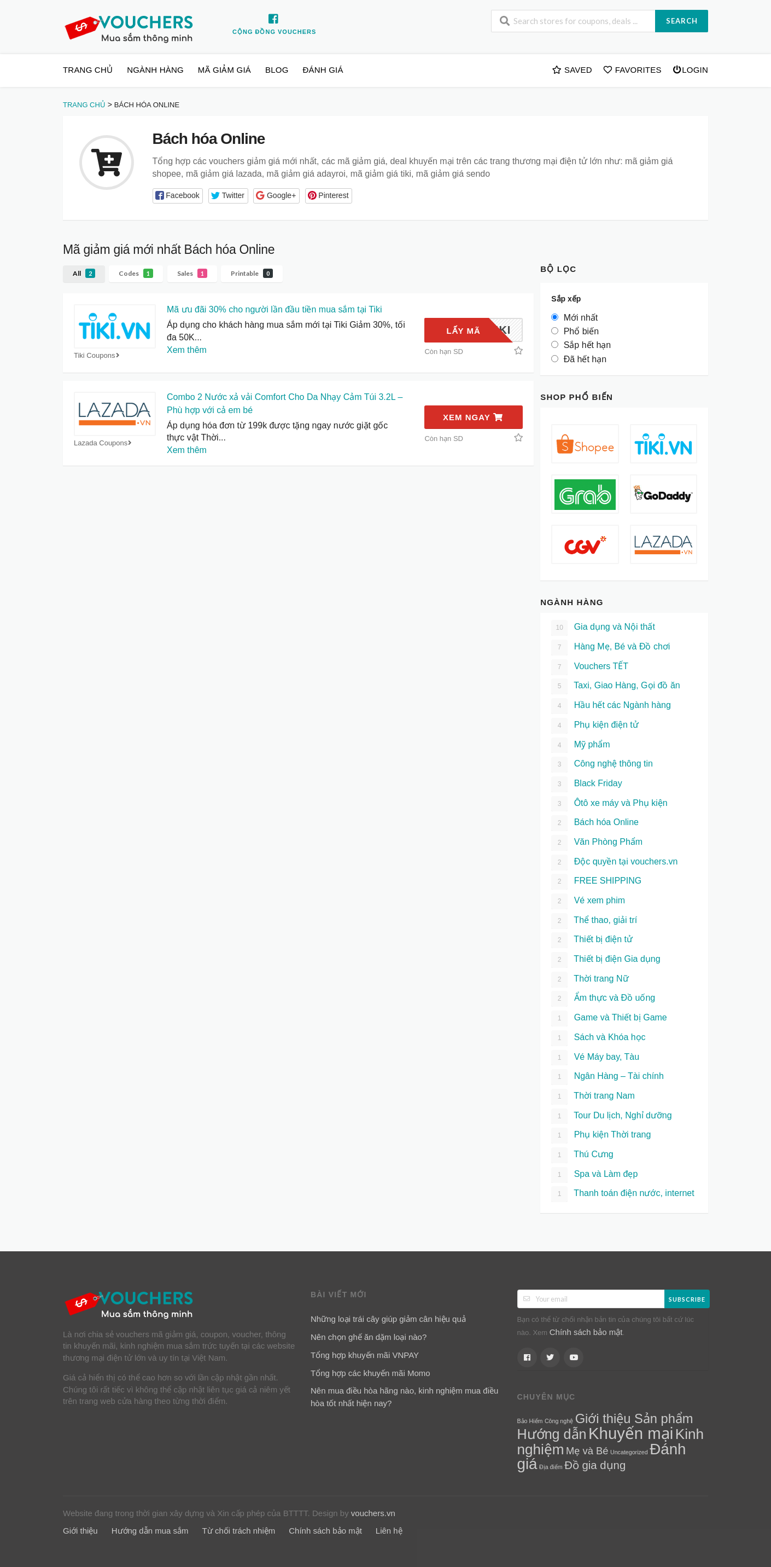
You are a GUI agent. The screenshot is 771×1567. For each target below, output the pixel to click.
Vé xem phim (588, 901)
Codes (136, 273)
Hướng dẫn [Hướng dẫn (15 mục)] (552, 1434)
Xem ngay (473, 417)
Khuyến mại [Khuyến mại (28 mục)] (630, 1433)
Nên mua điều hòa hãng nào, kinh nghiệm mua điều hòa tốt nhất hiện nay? (404, 1397)
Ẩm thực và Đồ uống (603, 999)
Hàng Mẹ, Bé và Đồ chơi (610, 647)
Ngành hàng (155, 69)
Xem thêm (187, 350)
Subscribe (687, 1299)
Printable (252, 273)
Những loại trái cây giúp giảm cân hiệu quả (388, 1319)
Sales (192, 273)
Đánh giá (323, 69)
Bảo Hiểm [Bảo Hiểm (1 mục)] (530, 1421)
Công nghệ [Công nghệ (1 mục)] (559, 1421)
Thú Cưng (582, 1155)
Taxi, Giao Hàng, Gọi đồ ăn (615, 686)
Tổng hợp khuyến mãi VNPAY (365, 1355)
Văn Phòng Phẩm (596, 843)
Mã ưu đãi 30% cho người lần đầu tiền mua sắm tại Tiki (274, 309)
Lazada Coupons (104, 443)
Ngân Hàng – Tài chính (607, 1077)
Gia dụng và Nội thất (603, 628)
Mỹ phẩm (580, 745)
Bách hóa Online (595, 823)
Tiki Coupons (98, 355)
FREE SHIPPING (596, 882)
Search (682, 20)
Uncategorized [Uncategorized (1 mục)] (629, 1452)
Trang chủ (88, 69)
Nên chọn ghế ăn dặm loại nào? (369, 1337)
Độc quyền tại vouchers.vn (614, 862)
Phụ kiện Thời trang (601, 1136)
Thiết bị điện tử (592, 940)
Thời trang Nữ (589, 980)
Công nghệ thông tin (602, 765)
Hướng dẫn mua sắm (150, 1530)
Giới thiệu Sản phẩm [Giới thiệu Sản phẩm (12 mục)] (634, 1419)
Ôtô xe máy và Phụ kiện (609, 804)
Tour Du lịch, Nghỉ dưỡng (611, 1116)
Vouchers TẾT (589, 667)
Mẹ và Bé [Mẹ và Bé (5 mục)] (587, 1450)
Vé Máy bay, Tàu (595, 1058)
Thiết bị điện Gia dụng (605, 960)
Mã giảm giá (224, 69)
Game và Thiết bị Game (609, 1018)
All (84, 273)
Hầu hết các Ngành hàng (611, 706)
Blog (276, 69)
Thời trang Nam (593, 1097)
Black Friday (586, 784)
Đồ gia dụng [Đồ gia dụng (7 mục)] (595, 1465)
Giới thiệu (80, 1530)
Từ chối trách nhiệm (239, 1530)
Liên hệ (389, 1530)
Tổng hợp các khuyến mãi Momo (370, 1373)
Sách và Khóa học (598, 1038)
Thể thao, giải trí (594, 921)
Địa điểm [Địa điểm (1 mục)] (551, 1467)
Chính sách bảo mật (586, 1332)
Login (690, 69)
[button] (178, 195)
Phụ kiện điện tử (595, 726)
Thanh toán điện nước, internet (622, 1194)
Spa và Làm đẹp (594, 1175)
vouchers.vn (373, 1513)
